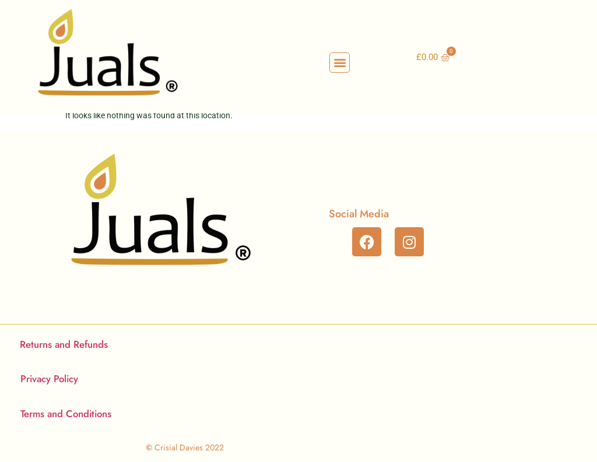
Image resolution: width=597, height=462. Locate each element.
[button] (339, 62)
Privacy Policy (49, 379)
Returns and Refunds (64, 344)
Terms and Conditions (65, 414)
